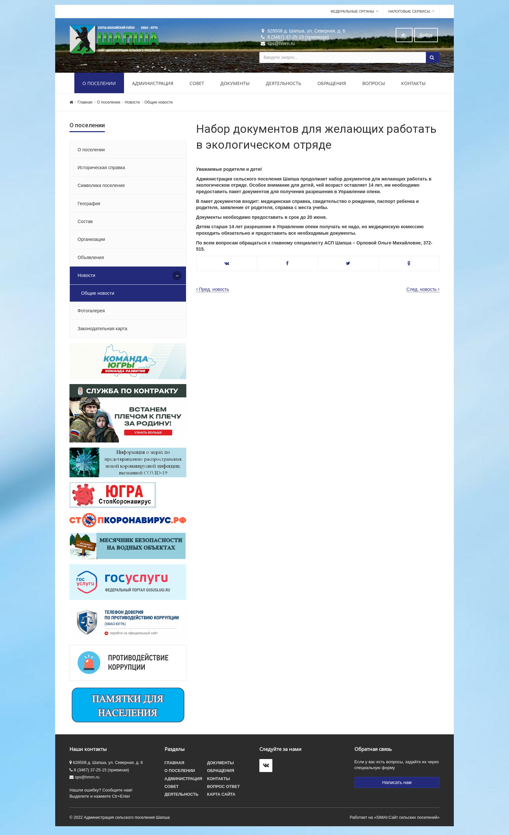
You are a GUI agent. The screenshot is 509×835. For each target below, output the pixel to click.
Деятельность (283, 85)
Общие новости (158, 104)
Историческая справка (101, 169)
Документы (235, 85)
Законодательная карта (102, 330)
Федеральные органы (352, 13)
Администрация (152, 85)
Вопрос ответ (223, 788)
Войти (426, 37)
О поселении (99, 85)
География (89, 205)
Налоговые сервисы (409, 13)
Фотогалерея (91, 312)
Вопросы (373, 85)
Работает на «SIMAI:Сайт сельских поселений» (395, 819)
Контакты (413, 85)
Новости (132, 104)
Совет (197, 85)
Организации (91, 241)
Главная (85, 104)
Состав (85, 223)
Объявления (91, 259)
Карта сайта (221, 796)
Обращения (331, 85)
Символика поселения (101, 187)
